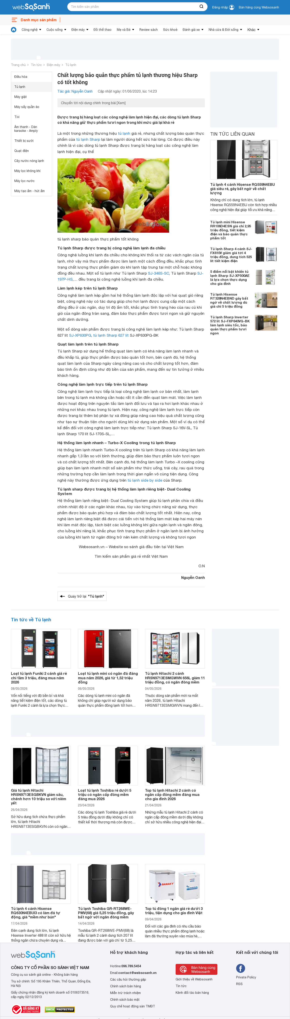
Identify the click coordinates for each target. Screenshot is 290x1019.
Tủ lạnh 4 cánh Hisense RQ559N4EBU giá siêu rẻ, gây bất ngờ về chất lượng (242, 188)
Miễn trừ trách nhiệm (125, 993)
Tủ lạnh (70, 65)
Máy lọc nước (24, 181)
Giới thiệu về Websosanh (194, 979)
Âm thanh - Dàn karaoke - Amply (26, 129)
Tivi (16, 117)
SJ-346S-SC (158, 273)
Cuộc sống (54, 29)
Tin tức (36, 65)
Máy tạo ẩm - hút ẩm (29, 191)
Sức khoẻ (170, 29)
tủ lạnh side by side (145, 480)
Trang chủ (18, 65)
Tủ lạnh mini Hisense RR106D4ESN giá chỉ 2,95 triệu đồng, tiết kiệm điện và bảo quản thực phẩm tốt (230, 230)
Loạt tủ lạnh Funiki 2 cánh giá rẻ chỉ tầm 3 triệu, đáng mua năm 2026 (39, 677)
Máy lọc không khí (27, 171)
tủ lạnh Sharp (88, 139)
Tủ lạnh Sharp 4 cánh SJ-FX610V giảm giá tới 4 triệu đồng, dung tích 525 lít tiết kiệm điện (231, 255)
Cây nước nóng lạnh (29, 161)
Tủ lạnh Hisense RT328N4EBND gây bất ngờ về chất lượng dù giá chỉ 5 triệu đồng (229, 300)
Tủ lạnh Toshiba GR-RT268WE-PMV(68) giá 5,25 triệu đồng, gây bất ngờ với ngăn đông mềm (106, 912)
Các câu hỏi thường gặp (128, 979)
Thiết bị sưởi (24, 141)
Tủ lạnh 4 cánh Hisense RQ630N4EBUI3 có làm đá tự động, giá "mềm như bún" (35, 912)
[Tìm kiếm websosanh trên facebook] (240, 968)
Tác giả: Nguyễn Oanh (74, 91)
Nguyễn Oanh (193, 577)
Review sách (148, 29)
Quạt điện (21, 151)
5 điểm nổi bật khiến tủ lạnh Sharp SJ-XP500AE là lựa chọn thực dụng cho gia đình (230, 277)
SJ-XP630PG (80, 335)
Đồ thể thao (102, 29)
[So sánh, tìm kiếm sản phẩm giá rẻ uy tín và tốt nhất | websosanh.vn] (31, 7)
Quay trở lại (86, 596)
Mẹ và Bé (123, 29)
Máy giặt (20, 97)
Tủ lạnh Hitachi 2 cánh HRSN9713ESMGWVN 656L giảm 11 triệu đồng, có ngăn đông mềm (175, 677)
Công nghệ (30, 29)
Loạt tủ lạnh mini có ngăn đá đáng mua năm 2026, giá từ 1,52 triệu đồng (108, 677)
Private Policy (246, 977)
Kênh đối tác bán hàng (192, 992)
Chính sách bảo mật (125, 999)
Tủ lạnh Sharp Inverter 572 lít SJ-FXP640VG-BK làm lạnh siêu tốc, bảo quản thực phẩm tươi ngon (230, 325)
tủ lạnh (124, 133)
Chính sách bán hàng (125, 986)
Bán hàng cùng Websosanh (259, 7)
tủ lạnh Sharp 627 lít (111, 335)
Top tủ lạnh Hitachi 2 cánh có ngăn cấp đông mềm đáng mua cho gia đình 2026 (172, 794)
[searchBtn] (201, 6)
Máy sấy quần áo (26, 107)
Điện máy (78, 29)
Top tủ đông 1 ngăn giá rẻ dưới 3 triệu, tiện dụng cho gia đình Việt (174, 910)
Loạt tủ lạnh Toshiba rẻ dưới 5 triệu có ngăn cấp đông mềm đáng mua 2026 (104, 794)
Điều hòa (20, 77)
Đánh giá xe (191, 29)
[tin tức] (13, 29)
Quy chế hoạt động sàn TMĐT (132, 1006)
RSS (239, 984)
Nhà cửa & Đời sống (223, 29)
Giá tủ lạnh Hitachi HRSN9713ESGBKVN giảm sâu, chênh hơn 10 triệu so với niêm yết (38, 796)
